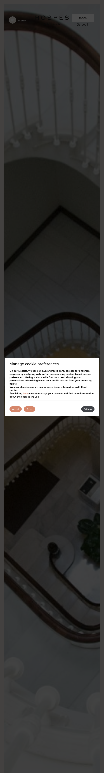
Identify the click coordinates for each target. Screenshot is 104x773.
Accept (15, 409)
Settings (88, 409)
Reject (29, 409)
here (25, 393)
